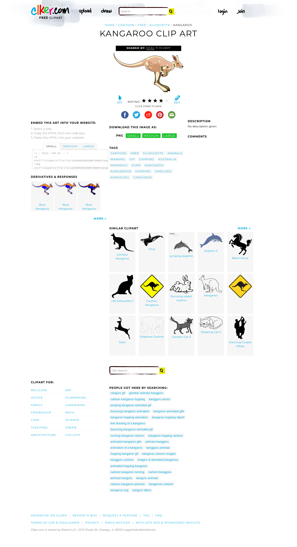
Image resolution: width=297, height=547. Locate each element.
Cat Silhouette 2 (122, 289)
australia (167, 159)
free (142, 25)
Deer (122, 330)
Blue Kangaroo (42, 196)
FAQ (158, 515)
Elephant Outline (152, 327)
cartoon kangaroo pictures (127, 484)
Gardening (75, 405)
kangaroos (120, 171)
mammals (119, 165)
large (169, 135)
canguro (163, 171)
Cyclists (72, 435)
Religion (39, 390)
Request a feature (120, 515)
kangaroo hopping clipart (168, 417)
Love (35, 420)
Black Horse (240, 246)
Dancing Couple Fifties (240, 332)
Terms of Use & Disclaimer (55, 522)
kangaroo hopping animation (129, 417)
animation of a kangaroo (126, 447)
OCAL (150, 48)
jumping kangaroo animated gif (130, 405)
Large (88, 146)
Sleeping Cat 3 (211, 325)
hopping (143, 171)
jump (136, 165)
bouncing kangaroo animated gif (131, 429)
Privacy (92, 522)
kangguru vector (159, 399)
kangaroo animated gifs (168, 411)
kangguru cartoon (122, 459)
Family (37, 405)
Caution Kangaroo (152, 291)
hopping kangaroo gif (124, 453)
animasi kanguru (121, 478)
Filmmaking (76, 397)
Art (68, 390)
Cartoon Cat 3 (181, 328)
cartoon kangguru (159, 472)
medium (151, 135)
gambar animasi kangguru (146, 393)
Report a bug (85, 515)
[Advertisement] (70, 80)
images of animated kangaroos (158, 459)
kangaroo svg (119, 490)
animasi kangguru (157, 441)
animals (175, 153)
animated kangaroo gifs (125, 441)
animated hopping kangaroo (128, 466)
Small (51, 146)
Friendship (41, 412)
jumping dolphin (181, 245)
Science (72, 420)
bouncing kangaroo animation (129, 411)
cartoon (126, 25)
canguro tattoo (141, 490)
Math (70, 412)
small (133, 135)
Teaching (39, 427)
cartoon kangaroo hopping (127, 399)
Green (71, 427)
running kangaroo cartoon (127, 435)
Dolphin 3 (211, 243)
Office (37, 397)
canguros (142, 177)
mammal (118, 159)
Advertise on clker (49, 515)
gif (132, 159)
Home (110, 25)
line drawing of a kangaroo (127, 423)
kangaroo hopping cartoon (165, 435)
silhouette (159, 25)
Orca (152, 242)
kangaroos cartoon (161, 484)
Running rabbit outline (181, 288)
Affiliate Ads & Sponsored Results (168, 522)
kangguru (119, 177)
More (99, 218)
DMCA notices (117, 522)
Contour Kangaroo (122, 246)
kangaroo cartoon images (159, 453)
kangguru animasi (158, 447)
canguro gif (117, 393)
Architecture (43, 435)
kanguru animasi (147, 478)
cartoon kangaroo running (127, 472)
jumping (146, 159)
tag (146, 515)
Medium (70, 146)
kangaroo (154, 165)
